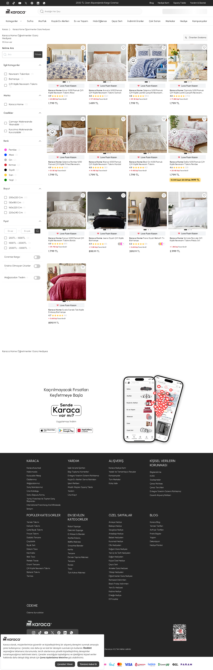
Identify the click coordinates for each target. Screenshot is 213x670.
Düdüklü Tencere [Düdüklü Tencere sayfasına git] (34, 537)
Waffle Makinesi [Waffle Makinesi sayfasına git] (74, 542)
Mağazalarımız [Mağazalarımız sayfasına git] (33, 483)
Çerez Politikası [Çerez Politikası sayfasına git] (156, 483)
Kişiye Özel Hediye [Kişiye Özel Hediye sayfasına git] (117, 560)
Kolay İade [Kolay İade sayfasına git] (113, 483)
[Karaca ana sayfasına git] (39, 623)
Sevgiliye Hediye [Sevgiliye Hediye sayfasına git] (116, 530)
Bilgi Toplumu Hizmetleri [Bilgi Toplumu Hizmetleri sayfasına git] (78, 472)
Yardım (73, 461)
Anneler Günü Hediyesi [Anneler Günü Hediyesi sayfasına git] (118, 568)
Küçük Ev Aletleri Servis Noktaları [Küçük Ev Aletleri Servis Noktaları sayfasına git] (82, 479)
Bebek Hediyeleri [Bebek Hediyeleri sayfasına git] (116, 537)
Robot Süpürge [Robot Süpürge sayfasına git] (74, 526)
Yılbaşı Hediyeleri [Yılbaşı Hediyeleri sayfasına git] (116, 572)
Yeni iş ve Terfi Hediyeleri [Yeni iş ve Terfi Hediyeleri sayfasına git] (119, 553)
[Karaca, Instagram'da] (33, 632)
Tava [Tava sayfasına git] (70, 569)
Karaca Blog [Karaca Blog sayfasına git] (155, 522)
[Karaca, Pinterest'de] (59, 632)
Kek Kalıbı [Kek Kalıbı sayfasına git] (31, 553)
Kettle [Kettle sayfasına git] (70, 549)
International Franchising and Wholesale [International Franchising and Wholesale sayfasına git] (43, 505)
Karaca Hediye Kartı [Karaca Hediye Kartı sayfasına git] (117, 468)
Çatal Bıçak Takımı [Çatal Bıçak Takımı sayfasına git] (35, 530)
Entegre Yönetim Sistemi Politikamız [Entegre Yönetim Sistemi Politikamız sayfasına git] (83, 475)
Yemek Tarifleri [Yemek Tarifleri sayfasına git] (156, 526)
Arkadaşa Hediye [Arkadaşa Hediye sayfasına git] (116, 533)
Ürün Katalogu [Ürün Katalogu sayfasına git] (33, 491)
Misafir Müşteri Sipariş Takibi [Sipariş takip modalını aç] (80, 487)
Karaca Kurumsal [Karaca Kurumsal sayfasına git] (34, 468)
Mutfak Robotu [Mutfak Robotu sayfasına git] (74, 538)
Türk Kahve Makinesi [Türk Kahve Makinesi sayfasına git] (76, 572)
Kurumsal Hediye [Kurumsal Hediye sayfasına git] (116, 541)
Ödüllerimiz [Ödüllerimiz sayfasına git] (32, 479)
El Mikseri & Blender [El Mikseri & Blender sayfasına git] (76, 534)
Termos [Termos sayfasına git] (30, 576)
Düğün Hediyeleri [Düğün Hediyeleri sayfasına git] (116, 557)
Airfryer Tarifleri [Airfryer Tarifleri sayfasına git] (157, 530)
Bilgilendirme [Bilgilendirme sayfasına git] (155, 472)
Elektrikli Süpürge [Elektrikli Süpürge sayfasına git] (75, 530)
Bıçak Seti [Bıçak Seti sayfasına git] (31, 545)
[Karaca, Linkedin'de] (65, 632)
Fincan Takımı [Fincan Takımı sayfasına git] (33, 533)
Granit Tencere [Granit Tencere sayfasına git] (33, 564)
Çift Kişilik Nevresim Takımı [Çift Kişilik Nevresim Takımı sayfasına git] (38, 568)
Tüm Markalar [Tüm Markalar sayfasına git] (115, 479)
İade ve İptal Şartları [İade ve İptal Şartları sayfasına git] (76, 468)
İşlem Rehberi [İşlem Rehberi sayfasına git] (73, 483)
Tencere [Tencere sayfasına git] (71, 553)
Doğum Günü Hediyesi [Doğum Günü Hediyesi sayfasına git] (118, 549)
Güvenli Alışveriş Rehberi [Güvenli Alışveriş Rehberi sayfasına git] (160, 495)
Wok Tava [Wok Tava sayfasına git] (31, 557)
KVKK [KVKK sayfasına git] (152, 476)
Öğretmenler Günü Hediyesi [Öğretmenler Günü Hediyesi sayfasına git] (120, 576)
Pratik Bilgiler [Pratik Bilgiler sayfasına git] (155, 533)
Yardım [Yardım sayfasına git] (71, 491)
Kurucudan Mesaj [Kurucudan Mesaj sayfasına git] (34, 475)
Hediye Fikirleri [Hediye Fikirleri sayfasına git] (156, 545)
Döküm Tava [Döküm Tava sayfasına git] (32, 549)
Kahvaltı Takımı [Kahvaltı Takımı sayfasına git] (33, 526)
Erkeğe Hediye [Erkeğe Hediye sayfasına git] (115, 595)
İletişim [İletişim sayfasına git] (30, 509)
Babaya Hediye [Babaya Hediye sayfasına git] (115, 526)
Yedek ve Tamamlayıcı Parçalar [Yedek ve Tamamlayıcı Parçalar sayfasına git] (122, 472)
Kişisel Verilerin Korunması (162, 463)
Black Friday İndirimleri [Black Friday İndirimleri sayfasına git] (119, 583)
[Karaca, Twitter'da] (52, 632)
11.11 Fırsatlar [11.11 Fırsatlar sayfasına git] (113, 599)
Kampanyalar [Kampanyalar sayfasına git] (114, 475)
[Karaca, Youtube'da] (46, 632)
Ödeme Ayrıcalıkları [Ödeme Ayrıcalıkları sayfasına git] (35, 612)
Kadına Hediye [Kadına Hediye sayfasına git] (115, 591)
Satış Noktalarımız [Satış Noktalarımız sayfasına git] (35, 487)
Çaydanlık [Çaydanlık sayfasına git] (31, 541)
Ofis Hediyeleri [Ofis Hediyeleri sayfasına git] (115, 545)
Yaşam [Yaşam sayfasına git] (153, 537)
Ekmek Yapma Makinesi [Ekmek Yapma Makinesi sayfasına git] (78, 557)
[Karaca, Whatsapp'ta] (71, 632)
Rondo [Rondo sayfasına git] (70, 565)
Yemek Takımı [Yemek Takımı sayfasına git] (33, 522)
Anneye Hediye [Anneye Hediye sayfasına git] (115, 522)
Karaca (33, 461)
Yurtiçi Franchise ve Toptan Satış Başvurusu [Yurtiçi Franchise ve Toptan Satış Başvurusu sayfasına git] (41, 500)
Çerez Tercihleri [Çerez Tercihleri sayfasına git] (157, 487)
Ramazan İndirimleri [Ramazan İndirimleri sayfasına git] (117, 580)
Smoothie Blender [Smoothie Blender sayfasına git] (75, 545)
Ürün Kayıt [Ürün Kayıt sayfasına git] (72, 495)
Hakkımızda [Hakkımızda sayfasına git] (32, 472)
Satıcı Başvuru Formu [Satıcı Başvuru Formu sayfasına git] (36, 495)
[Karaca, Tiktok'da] (40, 632)
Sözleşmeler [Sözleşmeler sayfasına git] (155, 480)
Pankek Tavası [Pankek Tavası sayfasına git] (32, 560)
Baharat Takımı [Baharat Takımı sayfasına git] (33, 572)
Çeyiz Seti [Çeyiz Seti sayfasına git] (113, 564)
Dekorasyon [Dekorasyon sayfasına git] (155, 541)
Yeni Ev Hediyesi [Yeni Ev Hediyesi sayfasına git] (116, 587)
